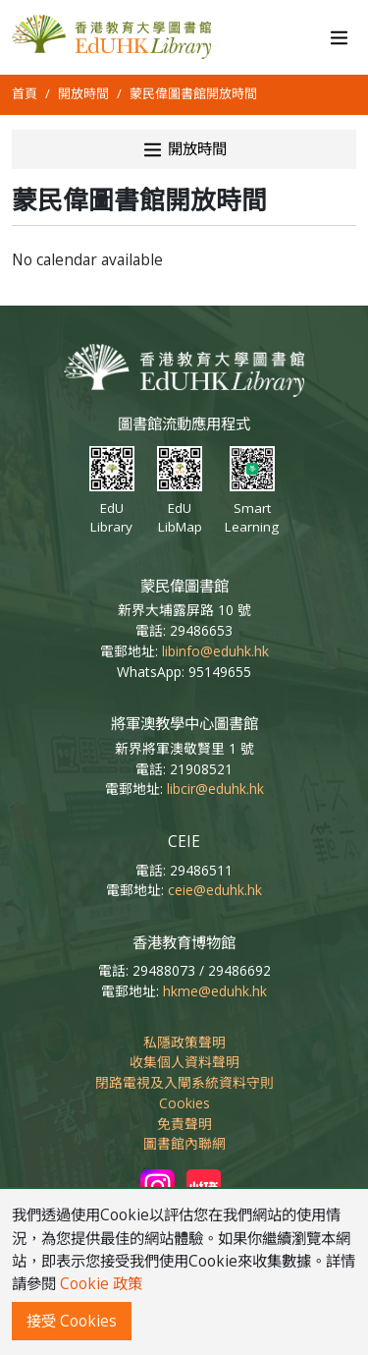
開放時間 (83, 93)
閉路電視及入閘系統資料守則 (184, 1082)
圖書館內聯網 (184, 1143)
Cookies (184, 1103)
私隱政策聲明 (184, 1042)
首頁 (24, 93)
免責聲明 (184, 1123)
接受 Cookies (71, 1321)
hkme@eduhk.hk (215, 991)
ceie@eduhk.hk (215, 889)
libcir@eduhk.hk (215, 788)
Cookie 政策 (101, 1283)
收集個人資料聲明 (184, 1061)
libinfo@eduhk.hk (215, 651)
